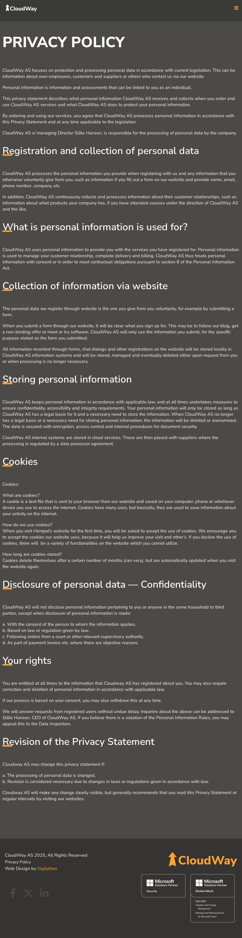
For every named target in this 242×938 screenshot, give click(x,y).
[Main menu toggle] (236, 10)
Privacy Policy (18, 862)
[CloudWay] (26, 10)
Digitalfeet (47, 868)
